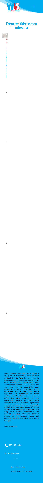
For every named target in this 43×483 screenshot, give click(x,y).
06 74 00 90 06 (15, 445)
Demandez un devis (16, 458)
